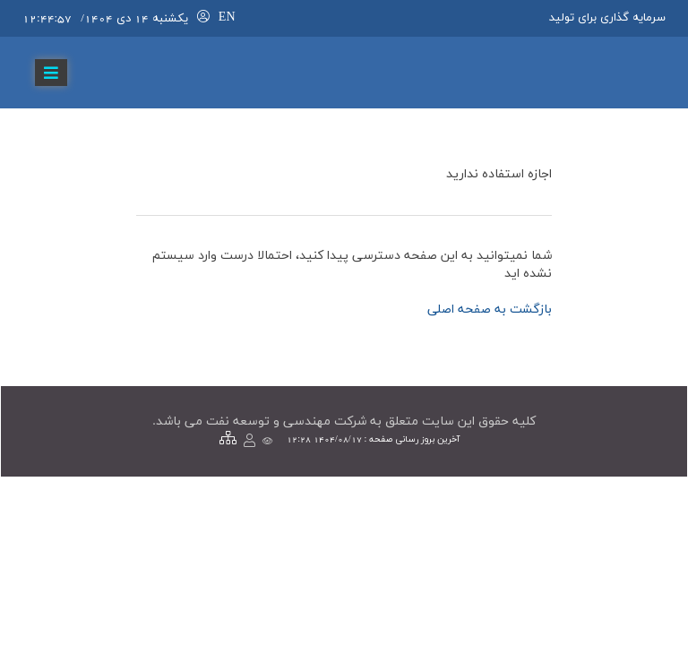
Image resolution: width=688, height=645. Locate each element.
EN (227, 17)
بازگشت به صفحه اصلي (489, 309)
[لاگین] (203, 17)
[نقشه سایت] (228, 439)
